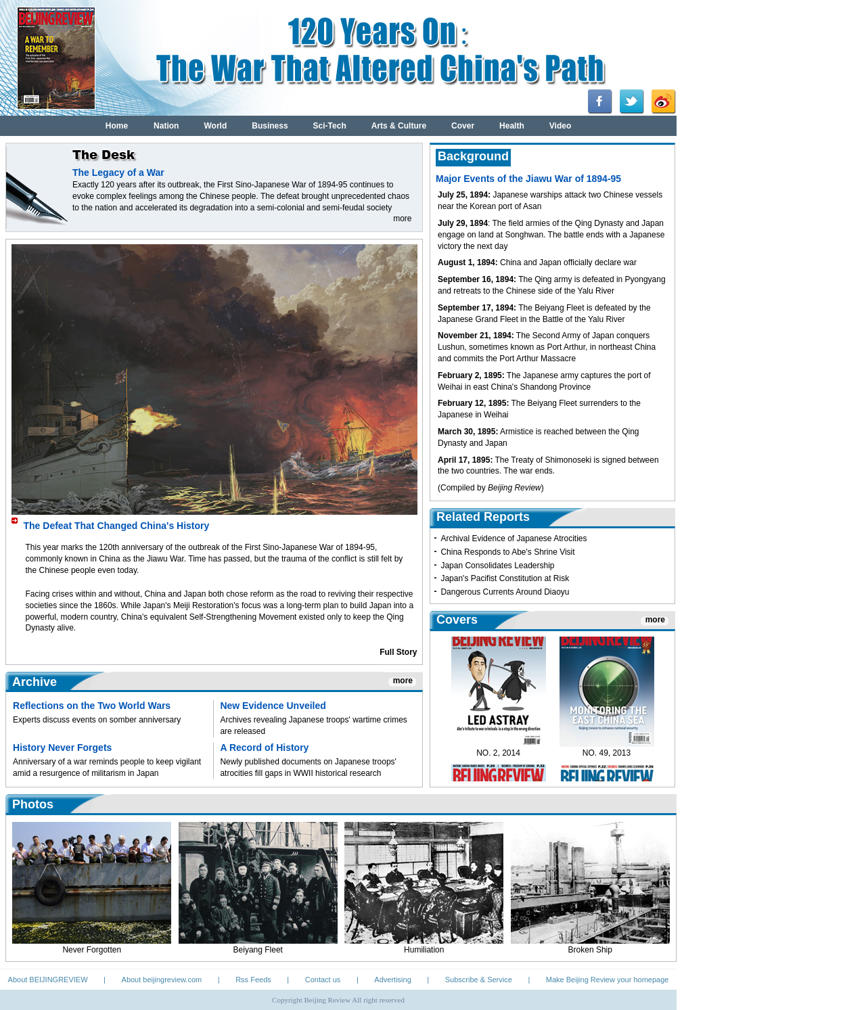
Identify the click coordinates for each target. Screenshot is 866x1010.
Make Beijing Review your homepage (607, 979)
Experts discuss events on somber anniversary (97, 720)
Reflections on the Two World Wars (91, 705)
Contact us (323, 979)
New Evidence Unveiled (272, 705)
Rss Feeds (253, 979)
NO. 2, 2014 (498, 757)
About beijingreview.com (162, 979)
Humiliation (424, 950)
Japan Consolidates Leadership (497, 565)
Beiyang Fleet (258, 950)
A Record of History (264, 747)
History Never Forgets (62, 747)
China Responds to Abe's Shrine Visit (507, 552)
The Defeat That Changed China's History (117, 525)
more (402, 218)
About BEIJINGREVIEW (48, 979)
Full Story (398, 652)
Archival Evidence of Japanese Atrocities (513, 538)
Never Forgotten (91, 950)
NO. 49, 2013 (607, 757)
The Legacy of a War (118, 172)
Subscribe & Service (478, 979)
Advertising (392, 979)
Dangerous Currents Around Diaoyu (504, 592)
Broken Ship (590, 950)
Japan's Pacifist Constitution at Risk (504, 578)
